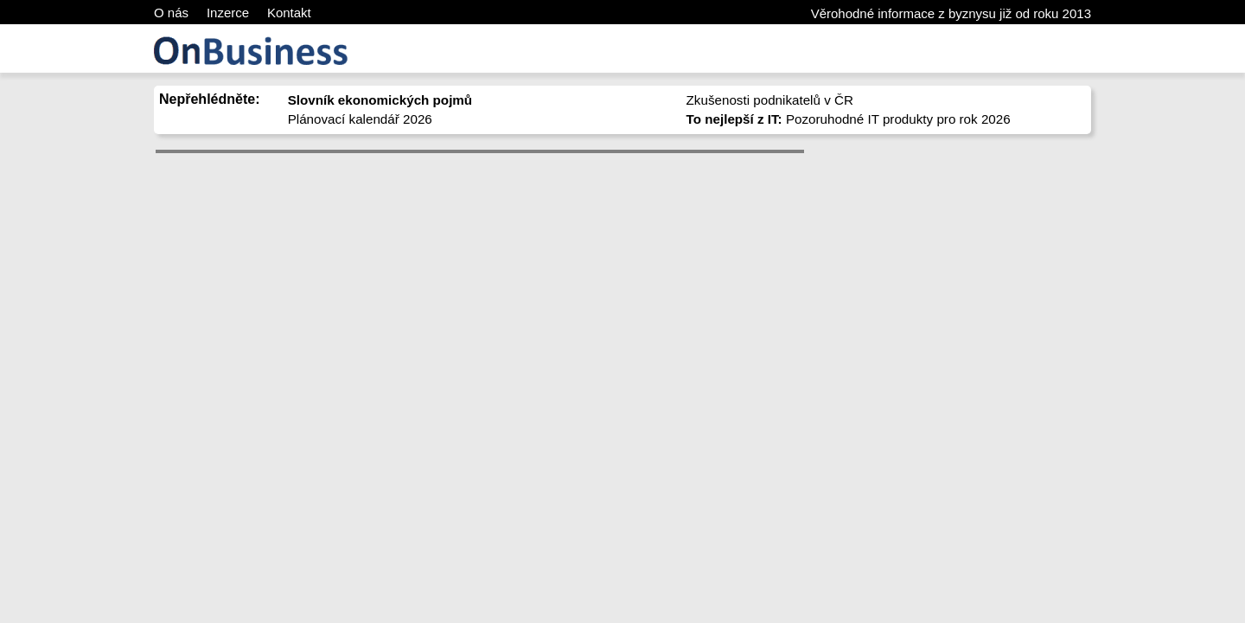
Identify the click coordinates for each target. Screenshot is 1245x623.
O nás (171, 12)
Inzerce (228, 12)
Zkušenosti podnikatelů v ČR (769, 100)
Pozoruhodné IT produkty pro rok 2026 (848, 119)
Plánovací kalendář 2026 (360, 119)
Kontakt (289, 12)
